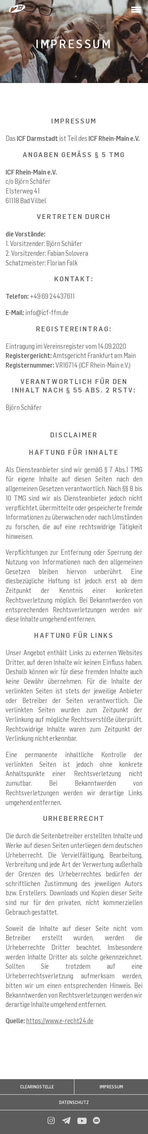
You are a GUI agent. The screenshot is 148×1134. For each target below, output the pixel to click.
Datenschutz (74, 1102)
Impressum (111, 1087)
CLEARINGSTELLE (37, 1087)
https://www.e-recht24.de (59, 1021)
